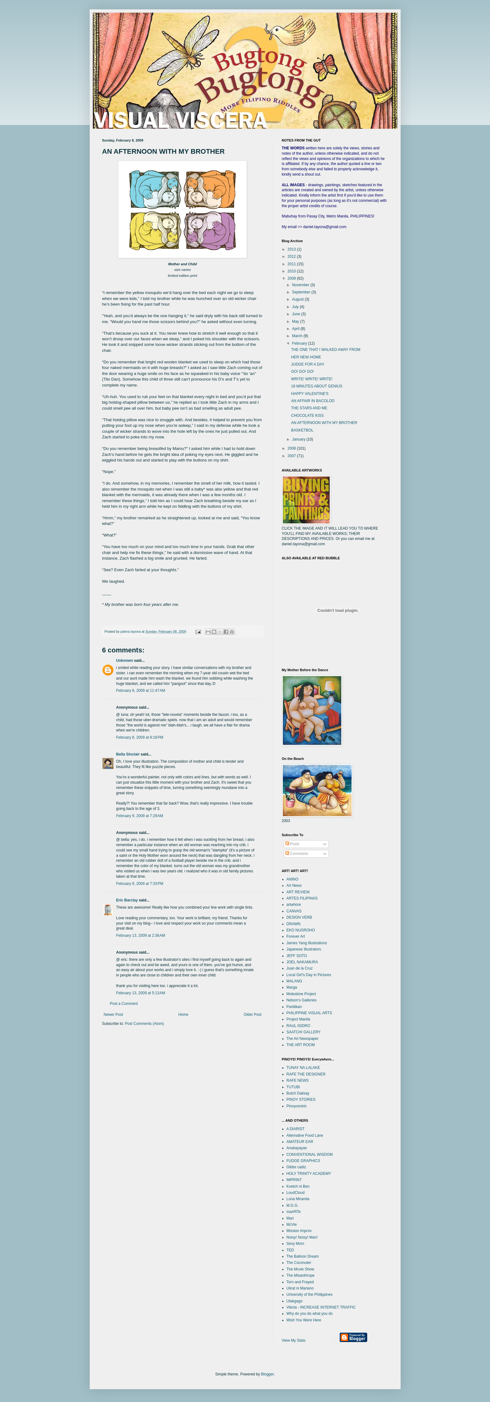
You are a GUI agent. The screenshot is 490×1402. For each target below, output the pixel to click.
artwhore (294, 904)
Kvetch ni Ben (298, 1186)
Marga (292, 987)
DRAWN (294, 924)
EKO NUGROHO (301, 930)
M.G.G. (293, 1205)
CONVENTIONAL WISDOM (310, 1154)
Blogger (267, 1374)
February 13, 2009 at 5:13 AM (140, 993)
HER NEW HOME (306, 357)
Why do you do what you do (310, 1313)
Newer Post (113, 1014)
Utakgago (294, 1301)
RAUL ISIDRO (298, 1026)
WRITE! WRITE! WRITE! (311, 379)
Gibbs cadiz (296, 1167)
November (301, 285)
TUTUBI (293, 1087)
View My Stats (294, 1340)
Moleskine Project (301, 994)
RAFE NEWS (298, 1080)
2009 (292, 278)
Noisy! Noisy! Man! (302, 1237)
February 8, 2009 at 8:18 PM (139, 737)
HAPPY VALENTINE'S (309, 394)
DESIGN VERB (299, 917)
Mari (290, 1218)
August (298, 299)
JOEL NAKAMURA (302, 962)
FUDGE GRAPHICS (303, 1161)
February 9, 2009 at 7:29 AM (139, 816)
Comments (296, 853)
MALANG (294, 981)
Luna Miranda (298, 1199)
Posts (292, 844)
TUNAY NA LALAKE (303, 1067)
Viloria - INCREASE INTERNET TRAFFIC (321, 1307)
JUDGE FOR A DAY (307, 364)
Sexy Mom (295, 1243)
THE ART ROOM (301, 1045)
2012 (292, 256)
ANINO (292, 879)
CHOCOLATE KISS (307, 415)
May (296, 321)
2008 (292, 448)
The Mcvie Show (300, 1269)
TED (290, 1250)
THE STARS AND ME (309, 408)
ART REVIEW (298, 892)
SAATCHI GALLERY (304, 1032)
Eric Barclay (127, 900)
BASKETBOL (302, 430)
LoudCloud (296, 1192)
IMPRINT (294, 1180)
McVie (292, 1224)
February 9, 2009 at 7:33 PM (139, 883)
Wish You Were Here (304, 1320)
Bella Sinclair (128, 754)
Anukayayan (297, 1148)
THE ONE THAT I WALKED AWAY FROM (325, 349)
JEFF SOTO (297, 956)
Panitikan (294, 1007)
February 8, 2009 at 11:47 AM (140, 690)
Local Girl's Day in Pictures (309, 975)
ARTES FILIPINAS (302, 898)
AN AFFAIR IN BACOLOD (312, 401)
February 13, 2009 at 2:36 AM (140, 935)
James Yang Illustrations (307, 943)
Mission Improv (299, 1231)
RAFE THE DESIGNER (306, 1074)
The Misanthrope (301, 1275)
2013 (292, 249)
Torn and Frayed (300, 1282)
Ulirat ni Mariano (300, 1288)
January (299, 439)
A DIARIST (296, 1129)
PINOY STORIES (301, 1099)
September (301, 292)
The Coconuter (299, 1262)
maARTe (294, 1212)
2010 (292, 271)
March (297, 336)
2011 (292, 264)
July (296, 307)
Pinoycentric (297, 1106)
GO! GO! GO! (302, 371)
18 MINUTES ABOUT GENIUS (316, 386)
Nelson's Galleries (302, 1000)
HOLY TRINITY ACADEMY (309, 1173)
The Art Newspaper (303, 1038)
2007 (292, 456)
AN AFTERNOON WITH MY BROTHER (324, 423)
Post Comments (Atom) (144, 1023)
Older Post (253, 1014)
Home (183, 1014)
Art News (294, 885)
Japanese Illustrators (304, 949)
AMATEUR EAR (300, 1142)
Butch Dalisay (298, 1093)
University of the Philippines (309, 1294)
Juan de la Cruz (300, 968)
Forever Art (296, 936)
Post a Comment (124, 1003)
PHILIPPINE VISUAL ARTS (309, 1013)
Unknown (124, 660)
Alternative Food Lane (305, 1135)
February (300, 343)
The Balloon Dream (303, 1256)
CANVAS (294, 911)
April (296, 329)
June (296, 314)
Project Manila (298, 1019)
